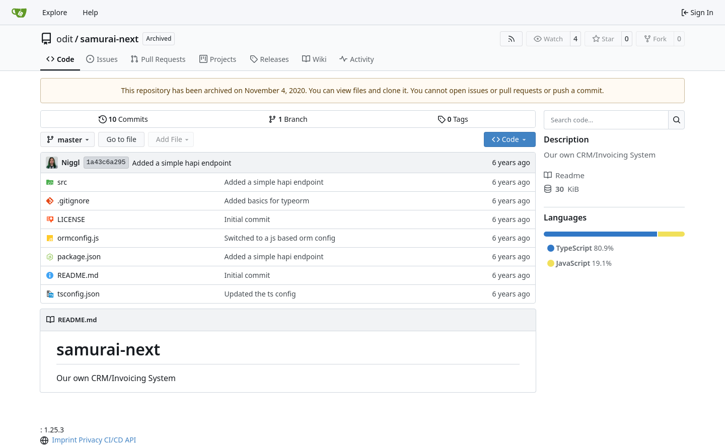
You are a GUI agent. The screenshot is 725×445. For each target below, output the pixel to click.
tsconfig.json (78, 294)
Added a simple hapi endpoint (182, 163)
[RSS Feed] (511, 38)
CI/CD (113, 439)
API (130, 439)
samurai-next (109, 39)
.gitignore (73, 200)
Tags (453, 119)
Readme (564, 175)
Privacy (90, 439)
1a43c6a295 (106, 162)
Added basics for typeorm (267, 200)
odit (64, 39)
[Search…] (676, 119)
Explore (54, 12)
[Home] (19, 13)
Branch (288, 119)
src (62, 182)
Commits (123, 119)
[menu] (45, 440)
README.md (78, 275)
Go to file (121, 139)
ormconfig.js (78, 238)
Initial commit (247, 219)
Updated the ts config (260, 294)
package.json (79, 256)
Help (90, 12)
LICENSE (71, 219)
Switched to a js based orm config (280, 238)
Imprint (64, 439)
